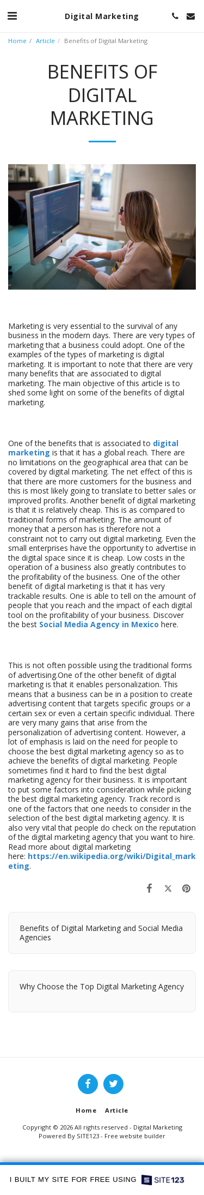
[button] (12, 15)
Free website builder (134, 1136)
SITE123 (88, 1136)
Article (45, 41)
